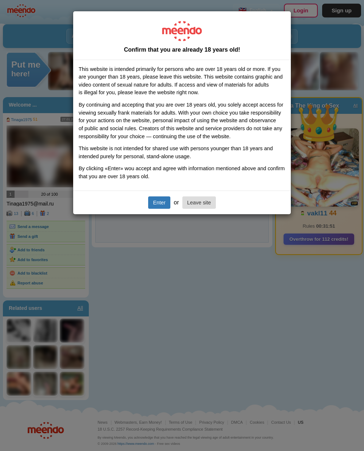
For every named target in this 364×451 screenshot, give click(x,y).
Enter (159, 202)
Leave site (199, 202)
